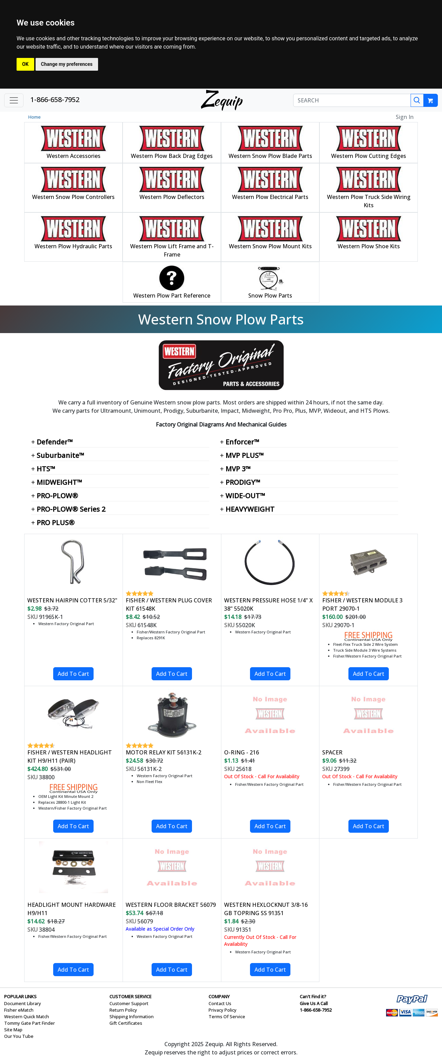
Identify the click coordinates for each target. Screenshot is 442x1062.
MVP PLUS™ (244, 455)
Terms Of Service (227, 1016)
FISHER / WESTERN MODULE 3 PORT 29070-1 (362, 604)
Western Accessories (73, 156)
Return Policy (123, 1010)
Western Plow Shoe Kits (369, 246)
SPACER (332, 752)
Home (34, 117)
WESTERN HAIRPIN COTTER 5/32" (72, 600)
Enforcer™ (242, 442)
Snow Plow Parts (270, 295)
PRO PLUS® (56, 522)
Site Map (13, 1029)
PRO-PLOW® (57, 495)
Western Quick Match (26, 1016)
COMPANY (219, 996)
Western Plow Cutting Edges (368, 156)
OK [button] (25, 64)
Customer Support (128, 1003)
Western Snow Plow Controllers (73, 197)
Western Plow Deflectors (172, 197)
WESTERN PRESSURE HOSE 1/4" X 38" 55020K (268, 604)
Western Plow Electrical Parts (270, 197)
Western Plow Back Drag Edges (172, 156)
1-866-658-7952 (54, 99)
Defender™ (55, 442)
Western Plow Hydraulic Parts (73, 246)
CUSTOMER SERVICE (130, 996)
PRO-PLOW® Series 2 (71, 509)
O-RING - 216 (241, 752)
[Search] (417, 100)
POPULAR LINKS (20, 996)
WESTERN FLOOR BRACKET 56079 (171, 905)
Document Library (22, 1003)
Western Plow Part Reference (171, 295)
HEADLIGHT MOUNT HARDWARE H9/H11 (71, 909)
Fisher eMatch (18, 1010)
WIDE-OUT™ (245, 495)
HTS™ (46, 468)
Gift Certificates (125, 1023)
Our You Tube (18, 1036)
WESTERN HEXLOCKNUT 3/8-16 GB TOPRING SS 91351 (266, 909)
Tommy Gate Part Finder (29, 1023)
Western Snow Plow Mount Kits (270, 246)
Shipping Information (131, 1016)
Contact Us (220, 1003)
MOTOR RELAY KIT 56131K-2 (163, 752)
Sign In (405, 117)
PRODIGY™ (242, 482)
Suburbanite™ (60, 455)
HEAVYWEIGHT (250, 509)
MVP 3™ (238, 468)
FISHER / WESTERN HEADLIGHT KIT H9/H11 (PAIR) (69, 756)
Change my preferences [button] (67, 64)
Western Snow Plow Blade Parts (270, 156)
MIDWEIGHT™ (59, 482)
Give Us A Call (314, 1003)
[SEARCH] (352, 100)
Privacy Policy (223, 1010)
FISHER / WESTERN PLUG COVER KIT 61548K (169, 604)
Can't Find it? (313, 996)
